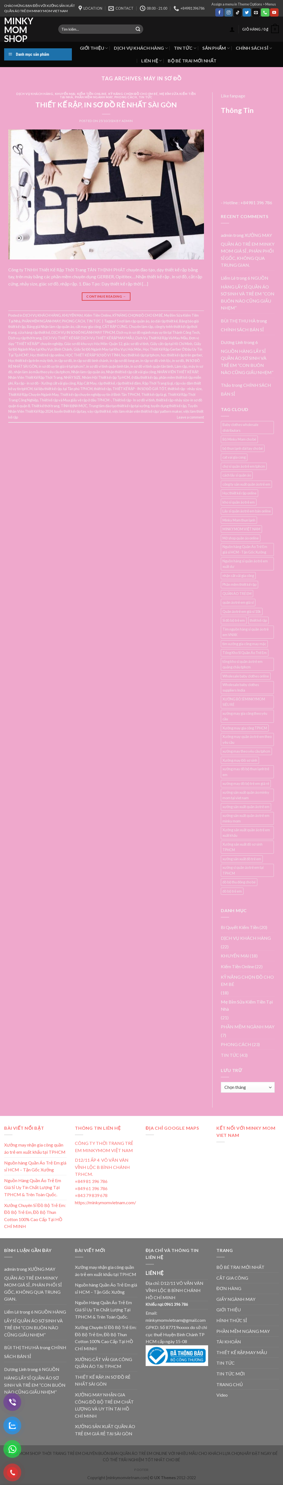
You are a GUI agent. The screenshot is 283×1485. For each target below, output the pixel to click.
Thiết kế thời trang (45, 406)
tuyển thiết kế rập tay (70, 411)
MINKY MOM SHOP (18, 30)
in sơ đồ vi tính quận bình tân (107, 366)
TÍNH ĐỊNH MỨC (74, 406)
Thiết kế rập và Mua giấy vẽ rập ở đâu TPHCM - (75, 400)
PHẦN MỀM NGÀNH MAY (94, 97)
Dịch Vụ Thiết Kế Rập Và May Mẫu (161, 338)
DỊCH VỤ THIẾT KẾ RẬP (61, 338)
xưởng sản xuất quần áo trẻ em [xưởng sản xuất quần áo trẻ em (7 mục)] (245, 806)
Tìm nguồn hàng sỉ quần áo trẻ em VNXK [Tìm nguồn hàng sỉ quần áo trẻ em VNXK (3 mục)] (245, 632)
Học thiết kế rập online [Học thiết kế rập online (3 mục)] (239, 493)
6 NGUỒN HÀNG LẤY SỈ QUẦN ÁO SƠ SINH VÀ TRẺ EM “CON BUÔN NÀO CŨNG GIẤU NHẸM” (247, 292)
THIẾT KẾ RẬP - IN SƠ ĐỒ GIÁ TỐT (139, 389)
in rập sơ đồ (63, 360)
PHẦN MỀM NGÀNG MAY (243, 1331)
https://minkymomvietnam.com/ (105, 1202)
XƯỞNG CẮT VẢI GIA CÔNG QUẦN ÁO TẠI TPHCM (103, 1363)
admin (127, 121)
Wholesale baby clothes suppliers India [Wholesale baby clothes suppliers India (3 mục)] (240, 687)
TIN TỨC (185, 48)
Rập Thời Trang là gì (157, 383)
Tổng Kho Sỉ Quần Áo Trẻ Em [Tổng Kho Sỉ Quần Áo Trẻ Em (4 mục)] (244, 652)
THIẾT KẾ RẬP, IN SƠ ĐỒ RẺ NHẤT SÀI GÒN (106, 104)
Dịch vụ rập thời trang (24, 338)
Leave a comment (190, 417)
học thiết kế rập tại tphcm (140, 355)
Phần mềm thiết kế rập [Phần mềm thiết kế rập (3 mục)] (239, 584)
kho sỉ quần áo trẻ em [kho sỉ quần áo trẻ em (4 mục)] (238, 502)
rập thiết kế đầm (128, 383)
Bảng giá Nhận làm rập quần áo (50, 326)
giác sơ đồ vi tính (136, 344)
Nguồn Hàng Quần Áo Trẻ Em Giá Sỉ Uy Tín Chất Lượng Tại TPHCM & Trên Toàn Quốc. (32, 1187)
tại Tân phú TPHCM (78, 389)
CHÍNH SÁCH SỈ (254, 48)
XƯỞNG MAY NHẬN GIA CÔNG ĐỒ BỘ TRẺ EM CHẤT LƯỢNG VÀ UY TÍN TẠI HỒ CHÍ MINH (104, 1405)
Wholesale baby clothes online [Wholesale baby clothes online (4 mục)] (245, 676)
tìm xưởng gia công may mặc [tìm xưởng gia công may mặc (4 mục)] (244, 644)
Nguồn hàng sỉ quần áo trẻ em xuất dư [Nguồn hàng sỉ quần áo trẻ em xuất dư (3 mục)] (245, 564)
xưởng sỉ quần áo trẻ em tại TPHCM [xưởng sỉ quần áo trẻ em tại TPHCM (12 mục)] (243, 870)
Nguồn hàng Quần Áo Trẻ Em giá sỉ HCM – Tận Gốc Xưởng (35, 1166)
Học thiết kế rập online (47, 355)
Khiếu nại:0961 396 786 (167, 1304)
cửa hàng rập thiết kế (34, 332)
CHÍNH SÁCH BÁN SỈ (242, 329)
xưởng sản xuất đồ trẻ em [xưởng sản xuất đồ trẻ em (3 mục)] (241, 859)
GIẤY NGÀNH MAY (235, 1299)
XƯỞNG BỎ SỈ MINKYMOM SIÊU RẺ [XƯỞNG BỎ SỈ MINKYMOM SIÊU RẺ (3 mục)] (243, 702)
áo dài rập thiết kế (164, 321)
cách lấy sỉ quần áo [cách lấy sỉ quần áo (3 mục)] (236, 475)
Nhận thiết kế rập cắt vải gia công (131, 372)
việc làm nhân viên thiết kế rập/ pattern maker (147, 411)
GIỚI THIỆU (94, 48)
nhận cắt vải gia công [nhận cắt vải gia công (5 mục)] (238, 575)
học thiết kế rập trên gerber (181, 355)
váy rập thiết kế (99, 411)
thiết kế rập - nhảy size (185, 389)
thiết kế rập (102, 389)
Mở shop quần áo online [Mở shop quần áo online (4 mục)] (240, 538)
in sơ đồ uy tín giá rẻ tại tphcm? (62, 366)
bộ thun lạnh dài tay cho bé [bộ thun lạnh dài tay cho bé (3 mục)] (242, 448)
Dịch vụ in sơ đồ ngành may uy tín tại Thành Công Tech (158, 332)
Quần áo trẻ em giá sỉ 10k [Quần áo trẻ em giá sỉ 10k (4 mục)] (241, 611)
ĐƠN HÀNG (228, 1288)
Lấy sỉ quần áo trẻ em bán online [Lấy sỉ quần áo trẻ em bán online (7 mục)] (246, 511)
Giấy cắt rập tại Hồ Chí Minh (171, 344)
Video (222, 1394)
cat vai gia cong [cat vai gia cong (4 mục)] (234, 457)
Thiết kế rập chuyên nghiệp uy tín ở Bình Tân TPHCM (100, 394)
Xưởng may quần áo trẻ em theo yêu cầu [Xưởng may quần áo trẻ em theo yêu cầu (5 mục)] (247, 739)
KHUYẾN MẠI (65, 94)
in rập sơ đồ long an (124, 360)
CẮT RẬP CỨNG (114, 326)
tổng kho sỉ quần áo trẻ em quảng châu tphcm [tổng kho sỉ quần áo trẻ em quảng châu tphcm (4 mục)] (242, 664)
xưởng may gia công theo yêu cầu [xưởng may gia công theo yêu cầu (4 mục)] (244, 716)
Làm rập (181, 366)
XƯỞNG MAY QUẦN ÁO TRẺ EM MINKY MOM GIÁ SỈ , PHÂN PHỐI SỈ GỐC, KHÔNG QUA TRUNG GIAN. (247, 250)
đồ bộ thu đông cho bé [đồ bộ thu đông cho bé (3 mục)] (239, 882)
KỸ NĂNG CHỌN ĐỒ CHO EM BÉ (133, 94)
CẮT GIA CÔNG (232, 1277)
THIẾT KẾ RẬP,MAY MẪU (241, 1352)
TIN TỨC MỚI (230, 1373)
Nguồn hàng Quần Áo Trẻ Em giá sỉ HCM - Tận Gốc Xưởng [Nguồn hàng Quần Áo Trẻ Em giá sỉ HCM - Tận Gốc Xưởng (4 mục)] (244, 549)
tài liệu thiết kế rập (48, 389)
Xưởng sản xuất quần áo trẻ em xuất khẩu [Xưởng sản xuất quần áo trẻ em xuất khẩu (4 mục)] (246, 833)
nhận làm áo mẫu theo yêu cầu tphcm (42, 372)
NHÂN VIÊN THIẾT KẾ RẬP (177, 372)
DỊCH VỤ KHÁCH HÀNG (141, 48)
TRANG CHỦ (229, 1384)
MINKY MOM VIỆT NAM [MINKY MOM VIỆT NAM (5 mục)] (241, 529)
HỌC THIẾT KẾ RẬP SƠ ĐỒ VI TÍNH (92, 355)
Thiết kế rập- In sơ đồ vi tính (133, 400)
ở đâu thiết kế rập (144, 377)
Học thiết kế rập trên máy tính (30, 360)
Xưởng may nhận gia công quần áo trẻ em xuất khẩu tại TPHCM (34, 1148)
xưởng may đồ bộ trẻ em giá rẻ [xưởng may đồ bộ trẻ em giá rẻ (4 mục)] (245, 783)
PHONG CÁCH (125, 97)
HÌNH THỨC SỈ (231, 1320)
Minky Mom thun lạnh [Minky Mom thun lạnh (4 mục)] (238, 520)
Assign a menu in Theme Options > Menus (243, 4)
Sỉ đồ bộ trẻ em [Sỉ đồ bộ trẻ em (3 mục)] (233, 620)
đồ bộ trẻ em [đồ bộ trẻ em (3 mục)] (232, 891)
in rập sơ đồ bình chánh (91, 360)
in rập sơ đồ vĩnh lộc (155, 360)
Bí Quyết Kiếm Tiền (240, 927)
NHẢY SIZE (72, 377)
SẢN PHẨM (216, 48)
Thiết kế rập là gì (153, 394)
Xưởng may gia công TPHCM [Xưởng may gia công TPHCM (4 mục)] (244, 728)
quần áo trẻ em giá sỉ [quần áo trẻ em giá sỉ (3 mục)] (238, 602)
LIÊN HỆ (151, 60)
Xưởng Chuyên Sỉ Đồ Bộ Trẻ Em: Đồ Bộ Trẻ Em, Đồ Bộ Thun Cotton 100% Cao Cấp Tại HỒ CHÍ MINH (35, 1216)
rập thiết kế (106, 383)
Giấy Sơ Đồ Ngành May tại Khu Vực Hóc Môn (107, 349)
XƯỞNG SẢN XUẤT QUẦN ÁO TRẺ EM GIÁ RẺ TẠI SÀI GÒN (105, 1430)
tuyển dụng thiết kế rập (168, 406)
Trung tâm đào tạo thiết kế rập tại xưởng (119, 406)
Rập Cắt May (86, 383)
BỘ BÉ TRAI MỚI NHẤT (192, 60)
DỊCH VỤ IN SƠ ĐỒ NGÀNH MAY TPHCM (83, 332)
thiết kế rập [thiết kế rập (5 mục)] (258, 620)
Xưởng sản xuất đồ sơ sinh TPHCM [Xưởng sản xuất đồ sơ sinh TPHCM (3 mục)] (242, 847)
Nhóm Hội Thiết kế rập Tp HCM (106, 377)
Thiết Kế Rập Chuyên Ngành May (33, 394)
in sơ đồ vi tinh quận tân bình (151, 366)
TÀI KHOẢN (228, 1341)
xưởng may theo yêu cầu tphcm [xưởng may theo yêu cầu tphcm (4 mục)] (246, 751)
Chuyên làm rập (141, 326)
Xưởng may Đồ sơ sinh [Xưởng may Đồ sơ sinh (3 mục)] (239, 760)
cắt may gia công (88, 326)
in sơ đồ (178, 360)
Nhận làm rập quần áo (88, 372)
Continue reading (106, 296)
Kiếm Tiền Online (92, 94)
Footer (141, 1470)
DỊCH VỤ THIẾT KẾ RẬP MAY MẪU (107, 338)
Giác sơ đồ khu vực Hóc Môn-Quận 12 (93, 344)
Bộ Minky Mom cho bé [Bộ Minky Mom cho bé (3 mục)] (239, 439)
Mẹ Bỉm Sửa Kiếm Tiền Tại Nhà (247, 1005)
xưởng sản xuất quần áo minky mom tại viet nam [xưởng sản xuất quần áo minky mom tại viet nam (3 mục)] (245, 795)
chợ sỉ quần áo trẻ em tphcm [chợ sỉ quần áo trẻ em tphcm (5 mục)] (243, 466)
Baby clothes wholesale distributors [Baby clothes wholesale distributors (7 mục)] (240, 427)
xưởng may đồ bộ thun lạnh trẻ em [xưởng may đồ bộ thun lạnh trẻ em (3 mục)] (245, 772)
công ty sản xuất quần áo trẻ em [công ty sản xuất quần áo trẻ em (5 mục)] (246, 484)
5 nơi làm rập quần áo (133, 321)
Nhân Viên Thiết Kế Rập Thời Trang (35, 377)
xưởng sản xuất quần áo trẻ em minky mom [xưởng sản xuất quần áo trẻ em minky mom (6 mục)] (245, 818)
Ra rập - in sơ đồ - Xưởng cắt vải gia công (45, 383)
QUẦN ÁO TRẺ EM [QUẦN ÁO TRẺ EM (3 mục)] (236, 593)
